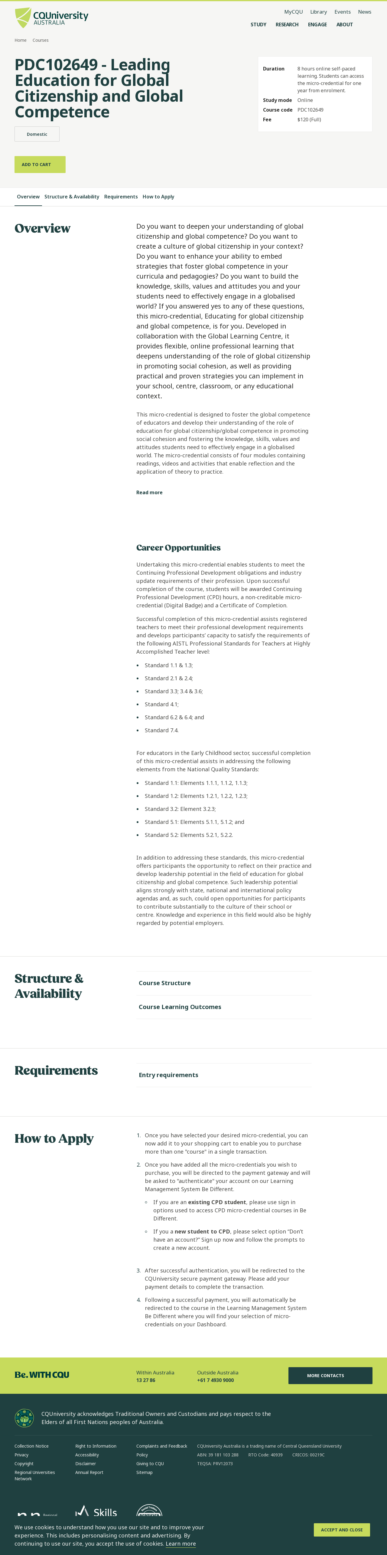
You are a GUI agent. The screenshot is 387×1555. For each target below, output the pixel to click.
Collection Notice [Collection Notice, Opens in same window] (32, 1446)
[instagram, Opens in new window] (219, 1483)
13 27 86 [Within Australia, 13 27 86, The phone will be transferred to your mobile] (145, 1380)
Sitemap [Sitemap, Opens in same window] (144, 1472)
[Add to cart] (40, 164)
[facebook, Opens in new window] (203, 1483)
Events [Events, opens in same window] (342, 11)
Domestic (37, 134)
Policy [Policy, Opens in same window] (142, 1455)
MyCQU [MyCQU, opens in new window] (293, 11)
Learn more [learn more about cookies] (181, 1543)
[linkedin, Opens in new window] (235, 1483)
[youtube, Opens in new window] (266, 1483)
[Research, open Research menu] (287, 24)
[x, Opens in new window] (251, 1483)
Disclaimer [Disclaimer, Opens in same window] (85, 1463)
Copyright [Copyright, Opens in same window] (24, 1463)
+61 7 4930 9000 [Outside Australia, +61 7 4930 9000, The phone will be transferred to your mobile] (215, 1380)
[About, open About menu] (345, 24)
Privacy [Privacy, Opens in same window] (21, 1455)
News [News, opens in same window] (364, 11)
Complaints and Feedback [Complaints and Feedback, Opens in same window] (161, 1446)
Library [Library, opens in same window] (318, 11)
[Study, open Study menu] (258, 24)
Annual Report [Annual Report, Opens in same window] (89, 1472)
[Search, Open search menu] (366, 24)
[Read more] (154, 492)
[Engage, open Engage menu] (317, 24)
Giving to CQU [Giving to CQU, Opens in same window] (150, 1463)
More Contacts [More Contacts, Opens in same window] (330, 1375)
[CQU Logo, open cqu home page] (52, 18)
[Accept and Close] (342, 1530)
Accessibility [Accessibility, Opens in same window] (87, 1455)
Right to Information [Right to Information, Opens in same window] (95, 1446)
